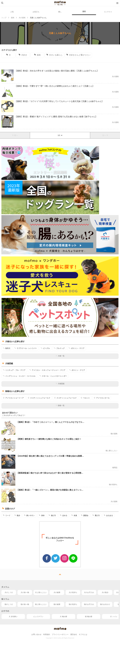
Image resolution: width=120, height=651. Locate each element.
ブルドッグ (59, 348)
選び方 (96, 515)
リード (6, 515)
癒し (60, 12)
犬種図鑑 (60, 384)
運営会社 (73, 634)
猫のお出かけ (105, 604)
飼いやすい (29, 515)
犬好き (23, 54)
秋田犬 (6, 348)
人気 (12, 12)
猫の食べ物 (25, 604)
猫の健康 (57, 604)
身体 (42, 515)
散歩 (17, 515)
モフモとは (83, 634)
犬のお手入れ (89, 592)
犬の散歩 (105, 592)
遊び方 (52, 515)
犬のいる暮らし (54, 54)
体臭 (74, 515)
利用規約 (46, 634)
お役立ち (36, 12)
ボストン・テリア (76, 348)
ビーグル (45, 348)
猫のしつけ (9, 604)
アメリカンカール (102, 397)
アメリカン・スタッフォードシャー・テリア (47, 370)
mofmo (60, 3)
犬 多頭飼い (13, 617)
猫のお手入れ (89, 604)
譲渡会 (84, 515)
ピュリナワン (38, 617)
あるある (108, 515)
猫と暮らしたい (41, 604)
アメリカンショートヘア (13, 397)
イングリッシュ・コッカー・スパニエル (19, 376)
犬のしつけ (9, 592)
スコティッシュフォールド (39, 397)
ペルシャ (85, 397)
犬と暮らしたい (41, 592)
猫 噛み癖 (88, 617)
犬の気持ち (73, 592)
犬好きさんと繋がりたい (78, 54)
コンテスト (108, 12)
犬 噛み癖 (63, 617)
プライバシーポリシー (60, 634)
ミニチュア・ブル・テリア (14, 370)
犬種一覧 (60, 356)
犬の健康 (57, 592)
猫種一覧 (60, 405)
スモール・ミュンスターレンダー (53, 376)
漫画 (84, 11)
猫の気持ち (73, 604)
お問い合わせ (36, 634)
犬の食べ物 (25, 592)
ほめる (63, 515)
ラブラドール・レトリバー (25, 348)
